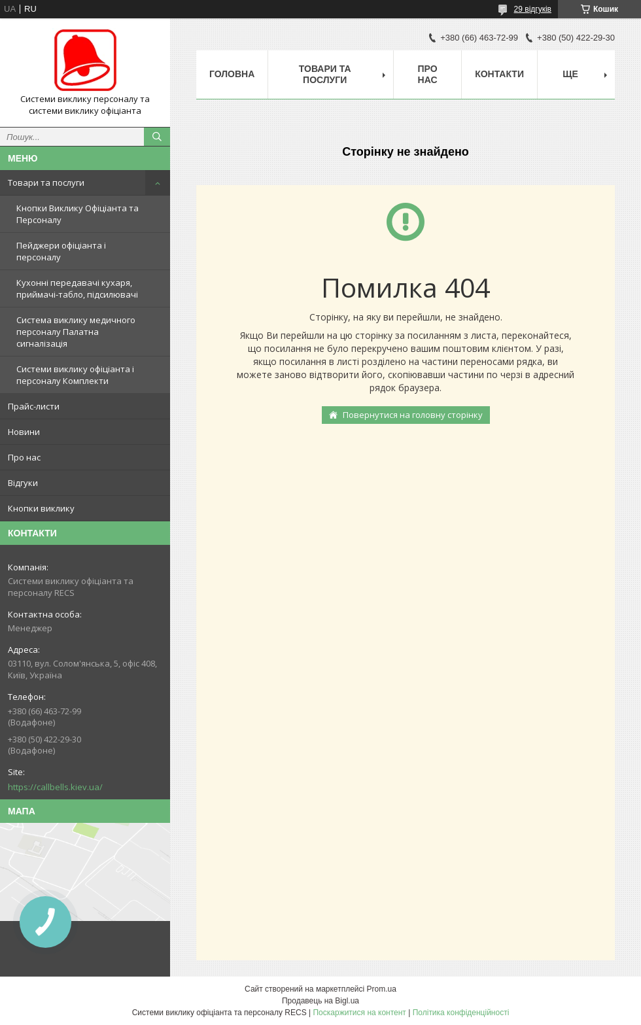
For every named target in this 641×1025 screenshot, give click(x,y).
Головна (231, 74)
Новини (24, 432)
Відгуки (23, 483)
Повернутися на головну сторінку (413, 415)
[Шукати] (157, 137)
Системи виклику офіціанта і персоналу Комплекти (75, 375)
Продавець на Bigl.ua (320, 1000)
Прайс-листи (34, 406)
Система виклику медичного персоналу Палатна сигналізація (75, 331)
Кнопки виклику (41, 508)
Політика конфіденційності (461, 1012)
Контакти (499, 74)
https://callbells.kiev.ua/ (55, 787)
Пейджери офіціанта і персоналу (61, 251)
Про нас (24, 457)
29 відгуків (532, 9)
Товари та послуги (46, 182)
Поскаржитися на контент (359, 1012)
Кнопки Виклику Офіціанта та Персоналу (77, 214)
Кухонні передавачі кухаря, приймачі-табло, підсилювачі (77, 288)
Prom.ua (381, 989)
